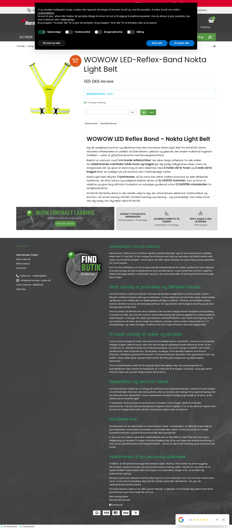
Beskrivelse (91, 123)
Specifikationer (108, 123)
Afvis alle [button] (157, 43)
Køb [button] (147, 112)
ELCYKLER (26, 37)
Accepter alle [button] (181, 43)
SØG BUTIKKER (65, 223)
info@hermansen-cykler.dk (36, 280)
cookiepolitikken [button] (46, 13)
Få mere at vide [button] (51, 43)
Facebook (116, 504)
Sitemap (21, 289)
